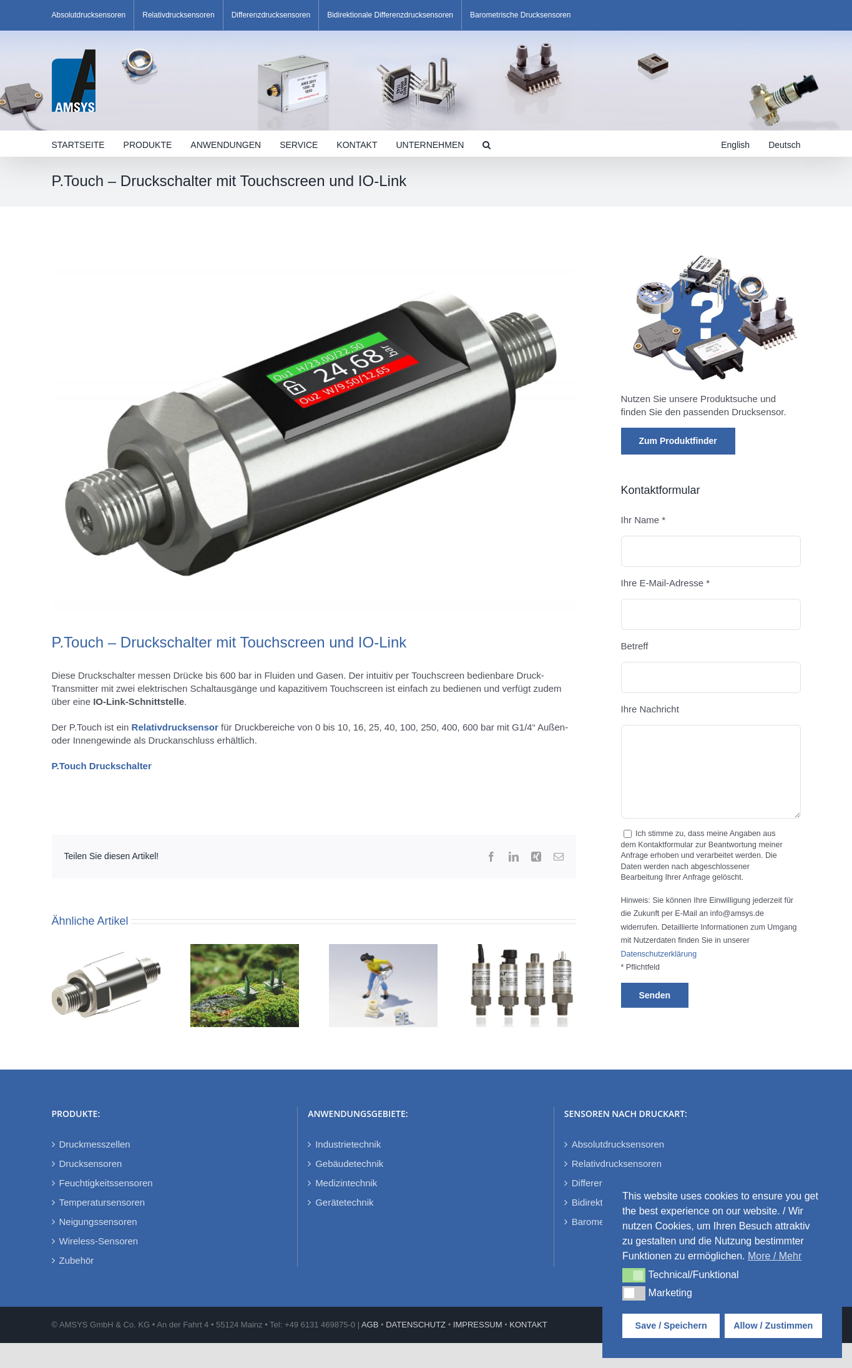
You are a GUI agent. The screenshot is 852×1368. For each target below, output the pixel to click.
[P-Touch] (314, 429)
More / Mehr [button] (774, 1256)
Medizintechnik (346, 1183)
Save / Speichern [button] (671, 1326)
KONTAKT (528, 1324)
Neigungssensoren (98, 1221)
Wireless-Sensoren (99, 1241)
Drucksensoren (90, 1163)
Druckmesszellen (94, 1144)
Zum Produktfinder (678, 441)
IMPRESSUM (477, 1324)
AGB (369, 1324)
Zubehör (76, 1260)
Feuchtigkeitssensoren (106, 1183)
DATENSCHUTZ (416, 1324)
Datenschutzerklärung (659, 954)
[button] (486, 143)
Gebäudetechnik (349, 1163)
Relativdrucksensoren (617, 1163)
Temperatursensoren (102, 1202)
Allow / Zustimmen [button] (773, 1326)
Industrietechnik (348, 1144)
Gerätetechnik (344, 1202)
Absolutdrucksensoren (618, 1144)
